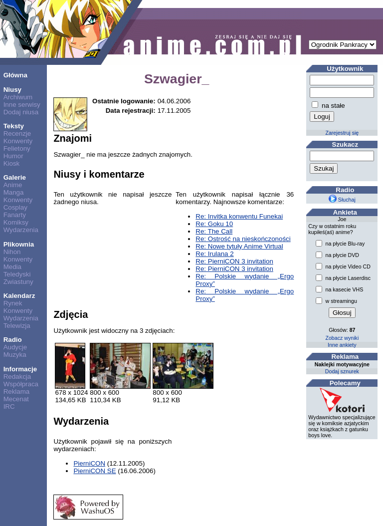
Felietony (16, 148)
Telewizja (16, 325)
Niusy (12, 89)
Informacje (20, 369)
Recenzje (17, 133)
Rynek (12, 303)
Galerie (14, 177)
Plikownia (18, 244)
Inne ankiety (342, 345)
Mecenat (16, 399)
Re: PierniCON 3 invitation (234, 261)
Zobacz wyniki (342, 338)
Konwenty (18, 141)
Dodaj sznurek (342, 371)
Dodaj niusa (20, 112)
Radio (12, 339)
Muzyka (14, 354)
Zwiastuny (18, 281)
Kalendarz (19, 295)
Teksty (13, 126)
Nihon (12, 252)
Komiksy (15, 222)
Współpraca (20, 384)
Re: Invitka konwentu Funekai (239, 216)
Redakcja (17, 376)
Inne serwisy (21, 104)
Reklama (16, 391)
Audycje (15, 347)
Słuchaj (342, 200)
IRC (9, 406)
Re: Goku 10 (214, 224)
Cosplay (15, 207)
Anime (12, 185)
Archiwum (18, 97)
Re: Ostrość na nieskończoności (242, 239)
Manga (13, 192)
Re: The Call (213, 231)
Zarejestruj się (342, 133)
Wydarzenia (20, 230)
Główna (15, 75)
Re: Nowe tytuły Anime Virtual (239, 246)
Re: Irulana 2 (214, 254)
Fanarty (14, 215)
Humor (13, 156)
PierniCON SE (94, 471)
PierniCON (89, 463)
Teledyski (17, 274)
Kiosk (11, 163)
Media (12, 266)
